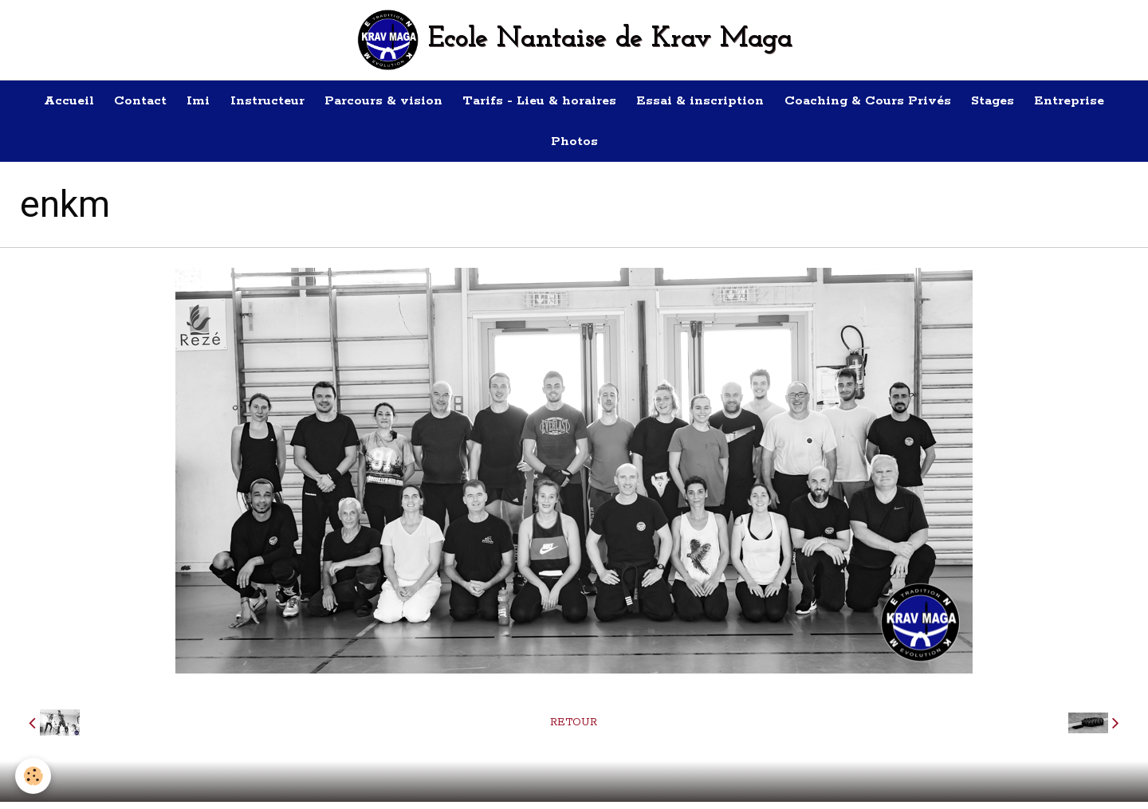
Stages (1006, 102)
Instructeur (262, 102)
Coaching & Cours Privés (877, 102)
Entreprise (1087, 102)
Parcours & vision (382, 102)
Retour (573, 729)
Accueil (52, 102)
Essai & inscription (706, 102)
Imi (189, 102)
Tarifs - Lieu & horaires (542, 102)
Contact (127, 102)
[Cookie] (34, 776)
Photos (574, 147)
